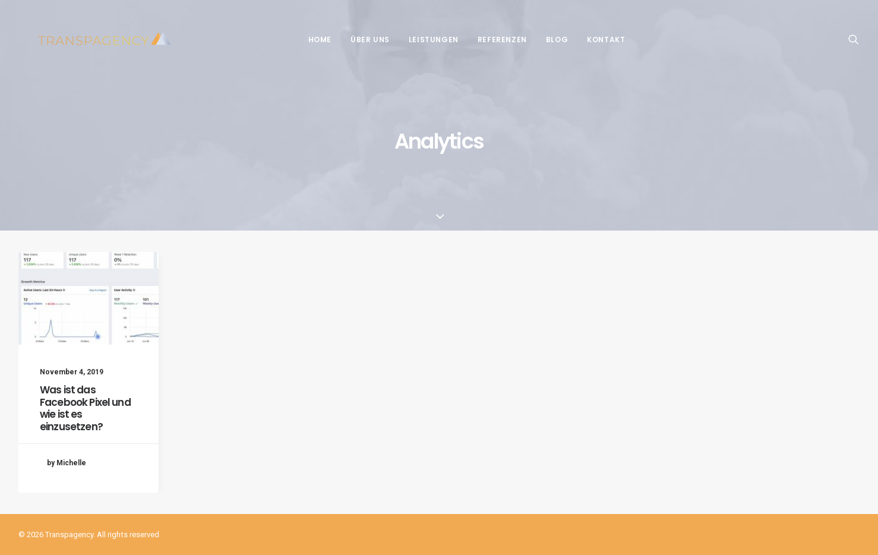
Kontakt (596, 39)
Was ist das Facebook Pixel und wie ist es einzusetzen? (85, 408)
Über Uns (360, 39)
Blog (547, 39)
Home (310, 39)
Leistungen (424, 39)
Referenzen (492, 39)
